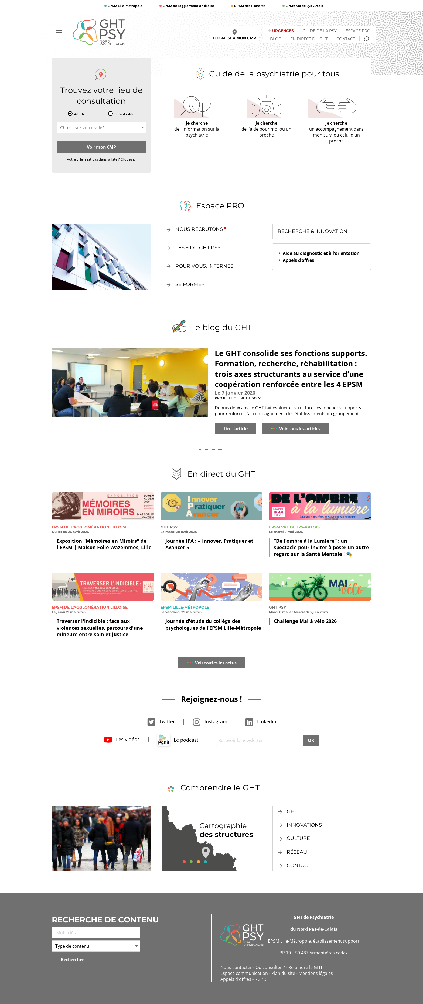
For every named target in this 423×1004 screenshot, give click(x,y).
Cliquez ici (128, 159)
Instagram (209, 721)
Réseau (297, 852)
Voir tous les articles (295, 429)
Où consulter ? (270, 967)
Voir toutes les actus (211, 663)
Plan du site (283, 973)
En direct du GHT (309, 38)
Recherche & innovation (312, 231)
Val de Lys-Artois (304, 6)
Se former (190, 284)
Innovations (304, 825)
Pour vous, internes (204, 266)
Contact (345, 38)
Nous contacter (236, 967)
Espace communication (244, 973)
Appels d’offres (298, 260)
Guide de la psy (320, 30)
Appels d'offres (235, 979)
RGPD (261, 979)
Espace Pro (358, 30)
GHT (292, 811)
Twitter (161, 721)
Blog (275, 38)
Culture (298, 838)
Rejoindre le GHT (305, 967)
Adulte (79, 114)
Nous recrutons (199, 229)
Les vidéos (122, 739)
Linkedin (260, 721)
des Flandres (249, 6)
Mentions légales (316, 973)
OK (311, 740)
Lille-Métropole (124, 6)
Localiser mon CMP (234, 34)
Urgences (283, 30)
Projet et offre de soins (238, 398)
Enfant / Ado (124, 114)
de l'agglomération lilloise (188, 6)
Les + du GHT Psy (197, 248)
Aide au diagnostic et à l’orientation (321, 253)
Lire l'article (235, 429)
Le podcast (177, 740)
